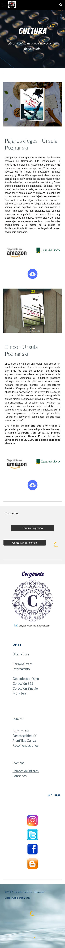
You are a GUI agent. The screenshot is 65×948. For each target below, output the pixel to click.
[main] (32, 31)
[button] (4, 5)
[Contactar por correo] (24, 543)
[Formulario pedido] (32, 528)
